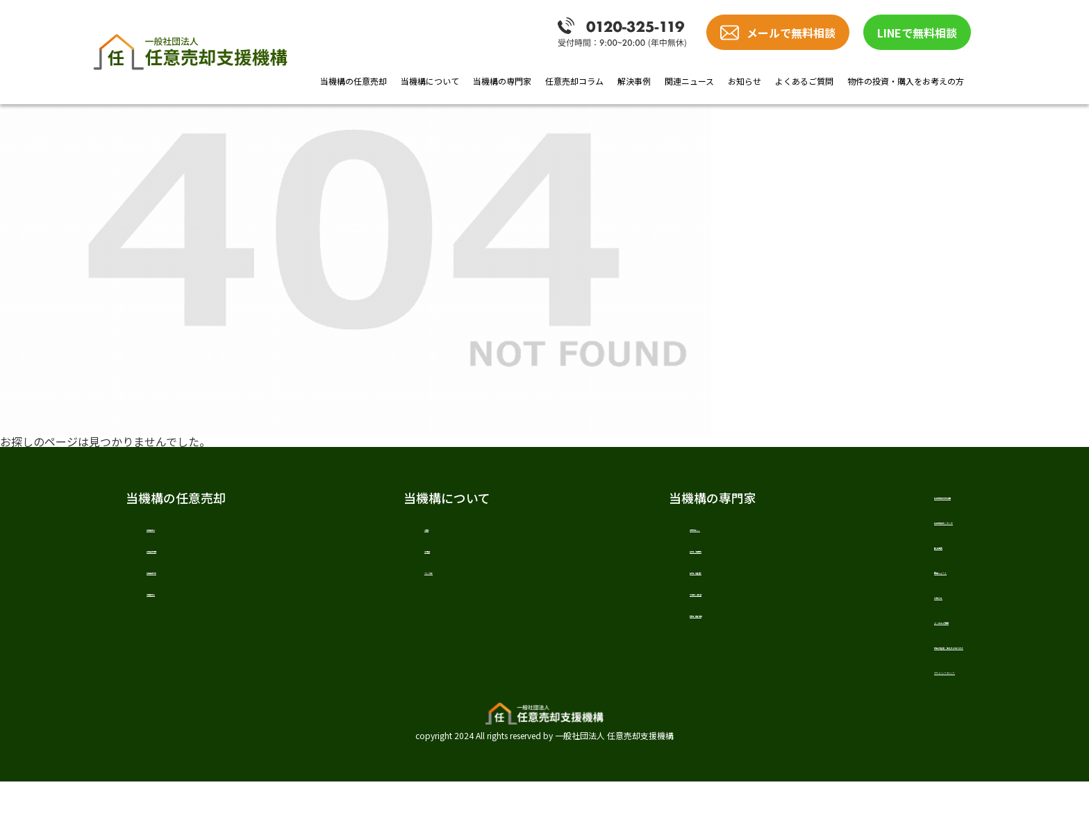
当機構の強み (180, 610)
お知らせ (744, 81)
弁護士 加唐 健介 (621, 583)
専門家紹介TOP (615, 529)
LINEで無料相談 (917, 32)
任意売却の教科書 (838, 498)
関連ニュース (689, 81)
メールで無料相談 (791, 32)
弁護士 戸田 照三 (621, 556)
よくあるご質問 (804, 81)
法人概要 (389, 556)
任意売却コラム (574, 81)
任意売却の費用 (185, 556)
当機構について (430, 81)
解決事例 (634, 81)
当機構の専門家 (502, 81)
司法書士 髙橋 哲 (621, 610)
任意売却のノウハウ (844, 530)
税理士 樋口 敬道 (621, 637)
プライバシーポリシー (850, 721)
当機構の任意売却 (353, 81)
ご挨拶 (384, 529)
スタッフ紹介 (400, 583)
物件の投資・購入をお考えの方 (905, 81)
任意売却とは (180, 529)
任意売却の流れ (185, 583)
